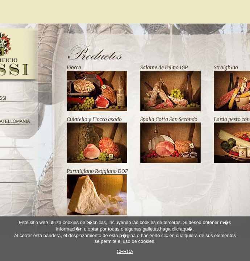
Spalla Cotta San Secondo (168, 119)
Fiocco (74, 67)
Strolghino (226, 67)
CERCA (125, 251)
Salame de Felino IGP (164, 67)
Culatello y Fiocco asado (94, 119)
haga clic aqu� (176, 229)
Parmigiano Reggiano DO (96, 171)
